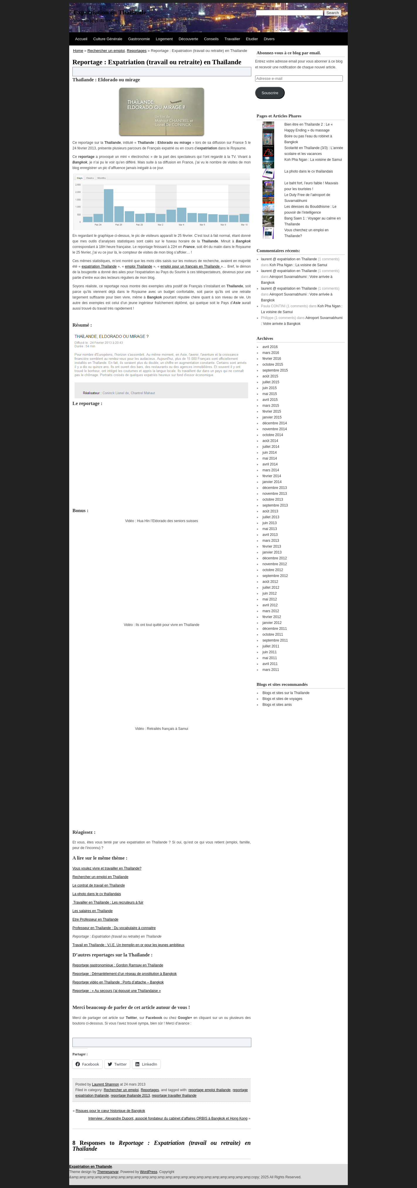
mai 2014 (269, 458)
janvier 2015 (272, 417)
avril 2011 (270, 664)
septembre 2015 (275, 370)
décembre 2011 (274, 629)
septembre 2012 (275, 576)
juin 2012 (269, 593)
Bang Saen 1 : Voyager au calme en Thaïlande (312, 221)
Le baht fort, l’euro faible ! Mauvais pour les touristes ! (311, 186)
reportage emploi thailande (209, 1090)
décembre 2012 (274, 558)
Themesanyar (107, 1172)
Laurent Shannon (105, 1084)
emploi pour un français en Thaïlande (191, 266)
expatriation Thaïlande (99, 266)
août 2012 (270, 582)
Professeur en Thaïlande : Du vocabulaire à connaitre (114, 928)
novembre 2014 (274, 429)
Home (78, 50)
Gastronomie (139, 39)
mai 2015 (269, 394)
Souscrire (270, 93)
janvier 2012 (272, 623)
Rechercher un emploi (106, 50)
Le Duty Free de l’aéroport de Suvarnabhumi (307, 198)
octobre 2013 (272, 499)
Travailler (232, 39)
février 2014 (271, 476)
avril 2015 (270, 400)
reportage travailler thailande (174, 1096)
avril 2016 (270, 347)
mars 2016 (270, 353)
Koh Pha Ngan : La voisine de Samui (313, 160)
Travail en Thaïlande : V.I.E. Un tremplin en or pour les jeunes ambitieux (128, 945)
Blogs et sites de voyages (282, 699)
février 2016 (271, 359)
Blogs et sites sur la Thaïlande (286, 693)
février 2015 (271, 411)
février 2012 (271, 617)
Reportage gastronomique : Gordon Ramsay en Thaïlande (117, 965)
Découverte (188, 39)
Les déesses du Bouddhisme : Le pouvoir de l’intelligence (310, 210)
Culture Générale (107, 39)
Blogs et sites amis (277, 705)
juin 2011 (269, 652)
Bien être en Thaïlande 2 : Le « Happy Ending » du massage (308, 127)
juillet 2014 (270, 447)
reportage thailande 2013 (130, 1096)
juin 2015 (269, 388)
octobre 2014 (272, 435)
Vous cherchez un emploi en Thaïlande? (306, 233)
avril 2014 (270, 464)
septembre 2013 (275, 505)
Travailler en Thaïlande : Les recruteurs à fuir (107, 902)
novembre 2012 (274, 564)
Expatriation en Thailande (110, 12)
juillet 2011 (270, 646)
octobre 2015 (272, 364)
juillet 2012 (270, 587)
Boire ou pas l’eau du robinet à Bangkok (308, 139)
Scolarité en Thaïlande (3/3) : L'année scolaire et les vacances (313, 151)
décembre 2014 (274, 423)
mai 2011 (269, 658)
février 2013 (271, 546)
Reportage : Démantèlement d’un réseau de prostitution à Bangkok (124, 974)
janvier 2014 (272, 482)
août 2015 (270, 376)
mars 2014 (270, 470)
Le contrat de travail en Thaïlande (98, 885)
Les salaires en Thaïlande (92, 911)
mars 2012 (270, 611)
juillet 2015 (270, 382)
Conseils (211, 39)
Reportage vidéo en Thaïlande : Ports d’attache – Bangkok (118, 982)
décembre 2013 (274, 488)
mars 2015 (270, 406)
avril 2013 (270, 535)
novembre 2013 (274, 494)
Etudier (252, 39)
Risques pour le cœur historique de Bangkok (110, 1111)
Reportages (137, 50)
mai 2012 (269, 599)
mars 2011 (270, 670)
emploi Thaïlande (138, 266)
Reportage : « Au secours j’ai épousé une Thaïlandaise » (116, 991)
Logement (164, 39)
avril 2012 (270, 605)
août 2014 (270, 441)
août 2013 (270, 511)
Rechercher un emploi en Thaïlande (100, 877)
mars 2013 (270, 541)
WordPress (148, 1172)
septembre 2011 (275, 640)
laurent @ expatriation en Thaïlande (289, 259)
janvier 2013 (272, 552)
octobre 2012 (272, 570)
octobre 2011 (272, 634)
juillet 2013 (270, 517)
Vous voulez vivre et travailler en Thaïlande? (106, 868)
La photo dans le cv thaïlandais (96, 894)
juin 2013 (269, 523)
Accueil (81, 39)
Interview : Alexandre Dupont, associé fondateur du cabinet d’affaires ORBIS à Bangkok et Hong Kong (168, 1118)
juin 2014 (269, 452)
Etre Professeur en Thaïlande (95, 919)
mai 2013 (269, 529)
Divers (269, 39)
